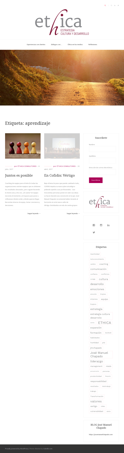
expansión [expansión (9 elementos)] (96, 327)
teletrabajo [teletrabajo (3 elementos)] (106, 386)
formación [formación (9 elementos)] (95, 332)
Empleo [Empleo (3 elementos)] (103, 294)
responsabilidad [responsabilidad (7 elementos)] (98, 381)
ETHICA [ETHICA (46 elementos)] (104, 323)
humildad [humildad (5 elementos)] (94, 343)
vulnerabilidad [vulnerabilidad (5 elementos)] (96, 411)
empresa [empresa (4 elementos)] (93, 299)
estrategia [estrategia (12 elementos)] (96, 309)
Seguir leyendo (34, 213)
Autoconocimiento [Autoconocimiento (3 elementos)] (97, 259)
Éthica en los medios (75, 44)
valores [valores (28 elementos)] (96, 401)
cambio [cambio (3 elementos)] (93, 264)
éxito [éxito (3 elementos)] (109, 411)
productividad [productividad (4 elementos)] (96, 376)
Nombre (92, 144)
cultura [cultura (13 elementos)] (103, 279)
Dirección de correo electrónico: (100, 167)
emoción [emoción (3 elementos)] (93, 294)
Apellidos (92, 156)
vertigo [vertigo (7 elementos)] (93, 406)
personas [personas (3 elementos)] (106, 371)
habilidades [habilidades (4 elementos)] (95, 338)
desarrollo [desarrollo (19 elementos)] (97, 284)
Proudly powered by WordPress (16, 449)
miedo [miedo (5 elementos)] (108, 366)
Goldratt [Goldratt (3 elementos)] (108, 333)
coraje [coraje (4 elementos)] (92, 279)
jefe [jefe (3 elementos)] (103, 343)
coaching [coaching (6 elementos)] (103, 264)
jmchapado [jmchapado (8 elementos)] (96, 348)
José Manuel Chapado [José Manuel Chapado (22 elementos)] (99, 354)
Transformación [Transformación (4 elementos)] (96, 396)
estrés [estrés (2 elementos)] (92, 323)
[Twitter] (94, 232)
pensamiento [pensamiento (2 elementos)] (94, 371)
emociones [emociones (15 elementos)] (97, 289)
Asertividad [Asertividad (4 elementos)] (94, 254)
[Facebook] (94, 225)
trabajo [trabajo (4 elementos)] (93, 391)
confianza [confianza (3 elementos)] (93, 274)
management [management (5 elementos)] (96, 366)
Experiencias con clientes (36, 44)
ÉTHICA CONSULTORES (27, 166)
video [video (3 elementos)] (103, 406)
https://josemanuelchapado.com (101, 434)
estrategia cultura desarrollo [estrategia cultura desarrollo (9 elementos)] (100, 316)
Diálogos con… (56, 44)
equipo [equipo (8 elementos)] (104, 299)
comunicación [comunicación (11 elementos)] (98, 269)
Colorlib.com (47, 449)
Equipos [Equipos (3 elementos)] (93, 304)
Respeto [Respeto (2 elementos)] (108, 376)
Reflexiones (93, 44)
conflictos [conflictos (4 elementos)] (105, 274)
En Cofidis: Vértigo (59, 175)
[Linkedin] (109, 225)
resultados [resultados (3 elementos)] (94, 386)
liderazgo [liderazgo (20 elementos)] (96, 361)
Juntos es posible (19, 175)
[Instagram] (101, 225)
